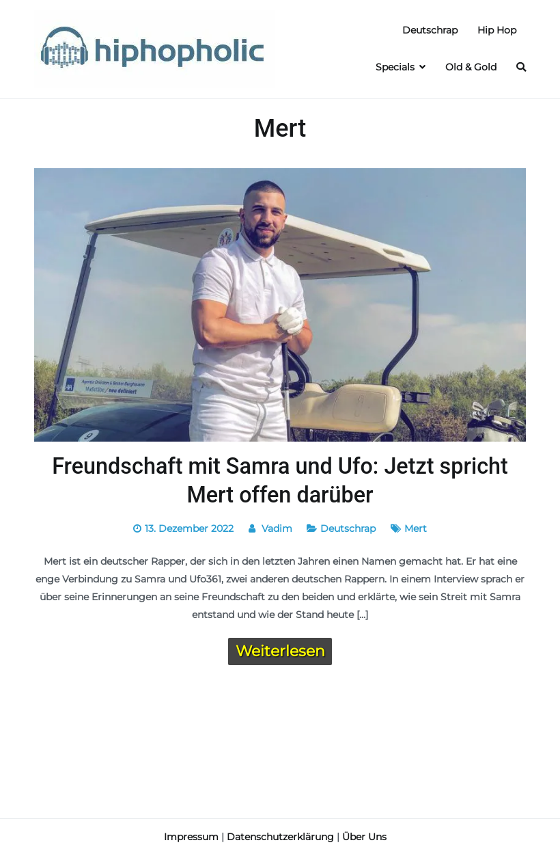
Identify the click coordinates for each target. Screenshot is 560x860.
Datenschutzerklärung (280, 837)
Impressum (191, 837)
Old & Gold (470, 67)
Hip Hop (496, 30)
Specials (395, 67)
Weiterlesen (280, 651)
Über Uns (364, 837)
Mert (415, 528)
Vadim (277, 528)
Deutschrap (430, 30)
